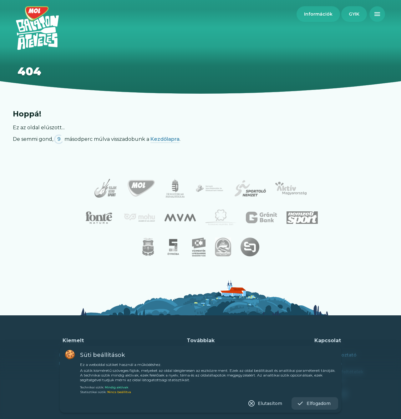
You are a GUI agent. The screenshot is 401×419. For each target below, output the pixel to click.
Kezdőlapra (165, 139)
